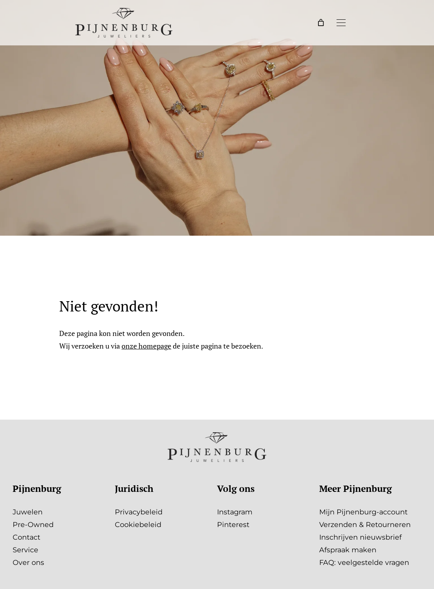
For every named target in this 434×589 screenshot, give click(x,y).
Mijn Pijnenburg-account (363, 512)
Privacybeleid (139, 512)
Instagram (235, 512)
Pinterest (233, 524)
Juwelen (28, 512)
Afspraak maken (347, 550)
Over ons (28, 562)
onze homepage (146, 346)
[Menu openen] (341, 22)
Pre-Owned (33, 524)
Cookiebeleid (138, 524)
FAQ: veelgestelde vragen (364, 562)
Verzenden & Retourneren (365, 524)
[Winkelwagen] (321, 22)
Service (25, 550)
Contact (26, 537)
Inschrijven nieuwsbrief (360, 537)
